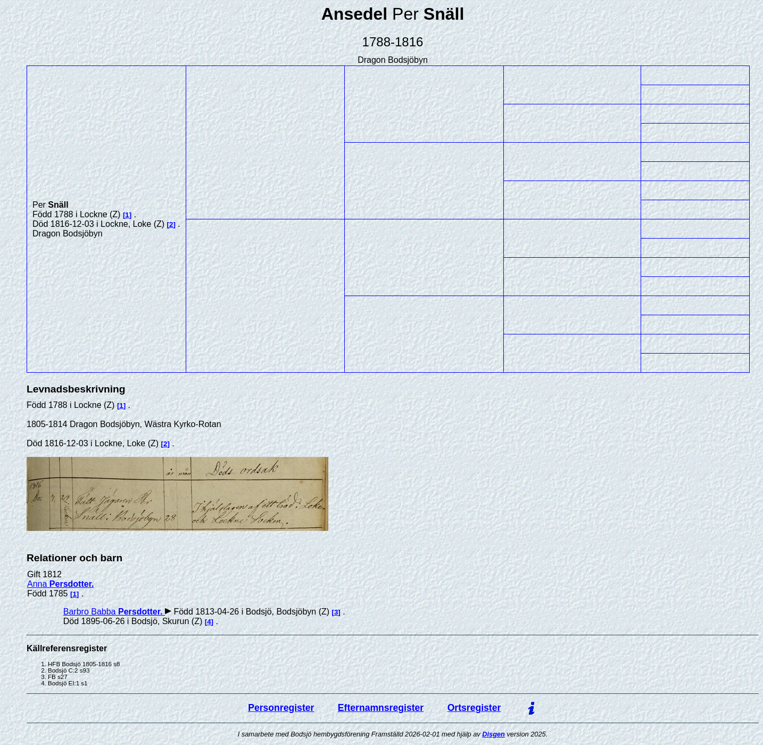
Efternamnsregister (381, 707)
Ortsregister (474, 707)
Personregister (281, 707)
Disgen (493, 734)
